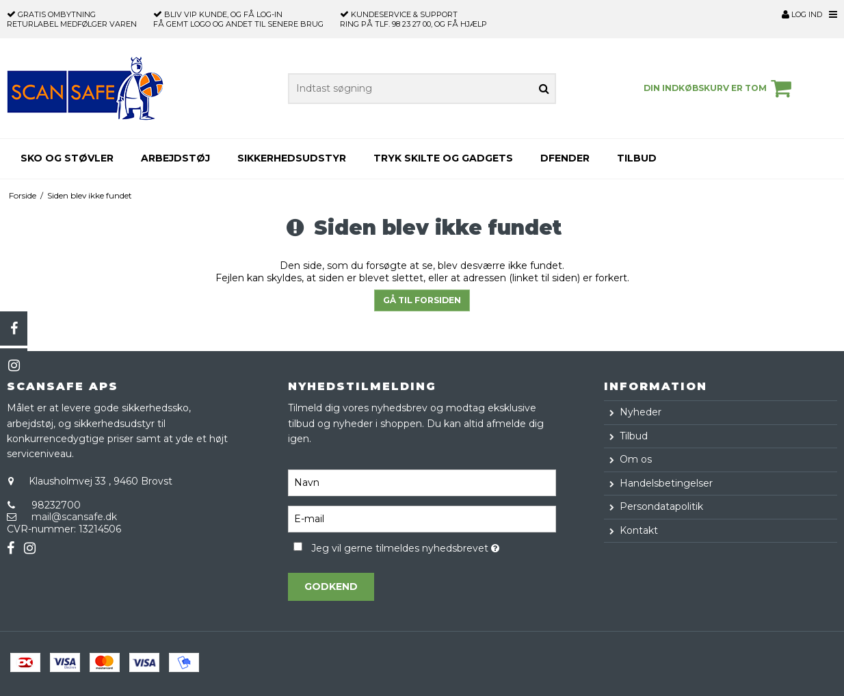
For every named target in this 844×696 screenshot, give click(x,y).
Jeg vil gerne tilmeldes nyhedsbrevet (433, 545)
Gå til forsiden (422, 300)
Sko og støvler (67, 158)
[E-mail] (421, 519)
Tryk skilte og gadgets (443, 158)
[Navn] (421, 482)
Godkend (331, 586)
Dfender (565, 158)
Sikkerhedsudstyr (291, 158)
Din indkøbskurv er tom (719, 88)
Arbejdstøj (175, 158)
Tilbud (637, 158)
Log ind (802, 14)
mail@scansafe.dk (74, 517)
